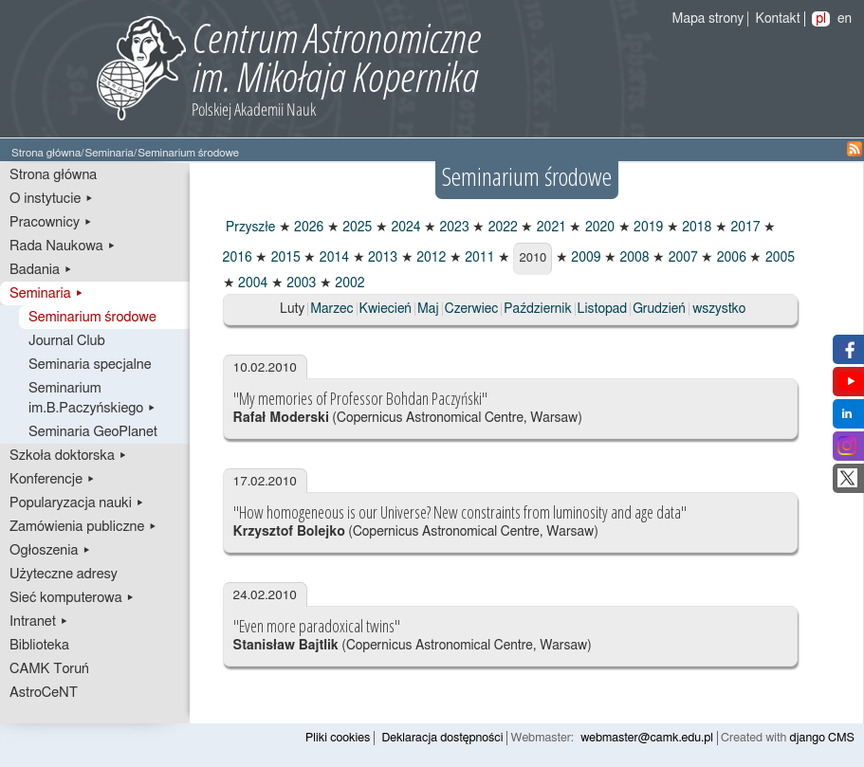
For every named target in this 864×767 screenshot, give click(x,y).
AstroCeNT (43, 692)
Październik (537, 309)
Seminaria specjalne (90, 364)
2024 (404, 227)
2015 (284, 258)
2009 (584, 258)
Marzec (331, 309)
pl (821, 19)
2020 (598, 227)
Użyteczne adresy (63, 574)
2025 (356, 227)
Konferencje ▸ (52, 479)
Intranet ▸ (38, 621)
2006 (729, 258)
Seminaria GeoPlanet (92, 432)
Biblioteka (39, 645)
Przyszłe (249, 227)
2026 (307, 227)
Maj (428, 309)
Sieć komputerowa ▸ (72, 598)
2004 (251, 283)
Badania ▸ (41, 270)
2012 (430, 258)
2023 (452, 227)
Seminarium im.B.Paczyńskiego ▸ (92, 398)
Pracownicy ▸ (50, 222)
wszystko (718, 309)
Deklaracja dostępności (442, 738)
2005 (778, 258)
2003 (300, 283)
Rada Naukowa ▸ (62, 246)
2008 (633, 258)
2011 (478, 258)
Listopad (603, 309)
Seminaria (108, 153)
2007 (681, 258)
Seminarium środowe (92, 317)
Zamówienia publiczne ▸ (83, 527)
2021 (549, 227)
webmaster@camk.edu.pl (646, 738)
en (844, 19)
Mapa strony (708, 19)
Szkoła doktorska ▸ (68, 455)
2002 (348, 283)
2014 (332, 258)
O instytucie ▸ (51, 199)
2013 (381, 258)
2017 (744, 227)
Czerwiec (472, 309)
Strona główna (46, 153)
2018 (695, 227)
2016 (237, 258)
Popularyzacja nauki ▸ (76, 503)
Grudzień (659, 309)
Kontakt (778, 19)
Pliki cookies (337, 738)
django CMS (822, 738)
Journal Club (66, 341)
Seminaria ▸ (46, 293)
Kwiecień (385, 309)
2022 (501, 227)
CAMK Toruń (49, 669)
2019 (647, 227)
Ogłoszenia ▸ (50, 550)
